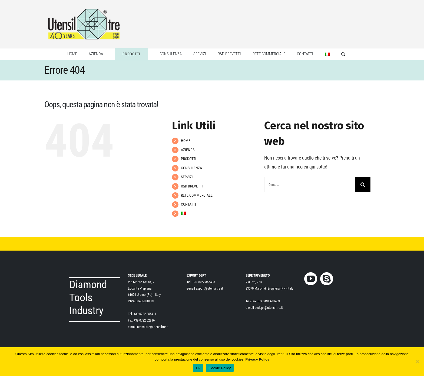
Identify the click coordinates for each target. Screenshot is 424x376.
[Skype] (326, 278)
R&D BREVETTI (192, 186)
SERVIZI (187, 177)
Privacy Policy (257, 359)
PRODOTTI (188, 159)
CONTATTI (188, 204)
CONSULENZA (191, 168)
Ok (198, 368)
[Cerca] (362, 184)
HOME (185, 140)
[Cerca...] (309, 184)
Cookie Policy (220, 368)
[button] (343, 54)
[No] (417, 361)
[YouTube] (310, 278)
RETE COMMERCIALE (197, 195)
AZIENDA (188, 150)
